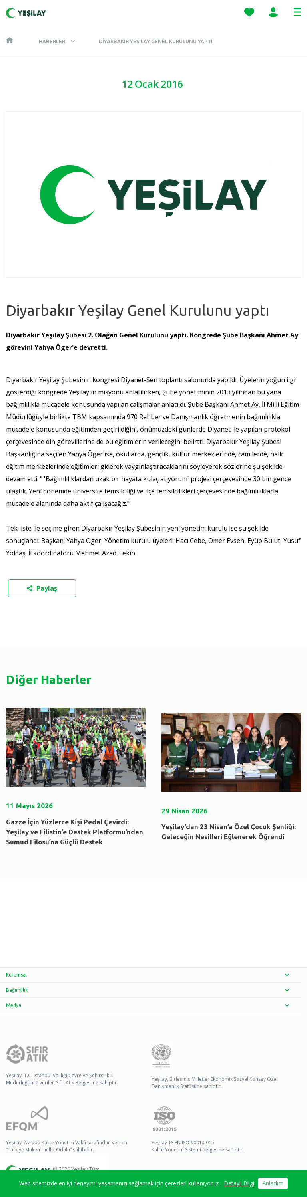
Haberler (52, 41)
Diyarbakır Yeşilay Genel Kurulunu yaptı (156, 41)
